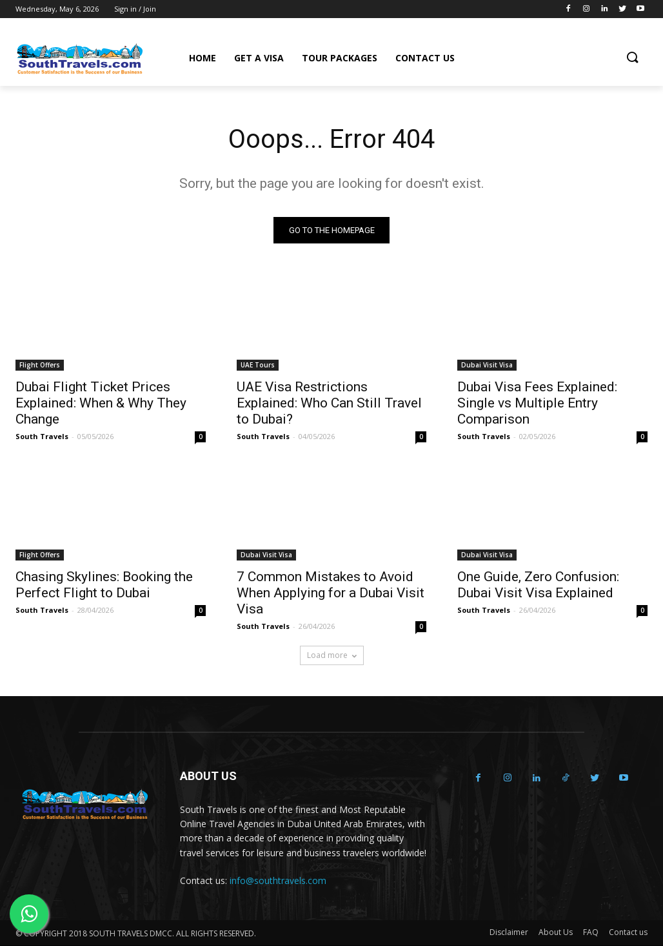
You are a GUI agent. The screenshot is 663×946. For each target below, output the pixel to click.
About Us (556, 932)
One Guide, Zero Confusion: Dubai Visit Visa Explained (538, 585)
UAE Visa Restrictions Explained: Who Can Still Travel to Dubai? (329, 403)
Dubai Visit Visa (487, 364)
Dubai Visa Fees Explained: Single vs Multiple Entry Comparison (537, 403)
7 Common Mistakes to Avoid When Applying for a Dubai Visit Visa (330, 593)
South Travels (41, 436)
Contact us (628, 932)
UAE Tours (258, 364)
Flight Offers (39, 364)
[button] (632, 58)
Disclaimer (509, 932)
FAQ (591, 932)
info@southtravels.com (278, 880)
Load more (332, 655)
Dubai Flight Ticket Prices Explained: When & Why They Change (100, 403)
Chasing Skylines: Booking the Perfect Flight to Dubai (104, 585)
